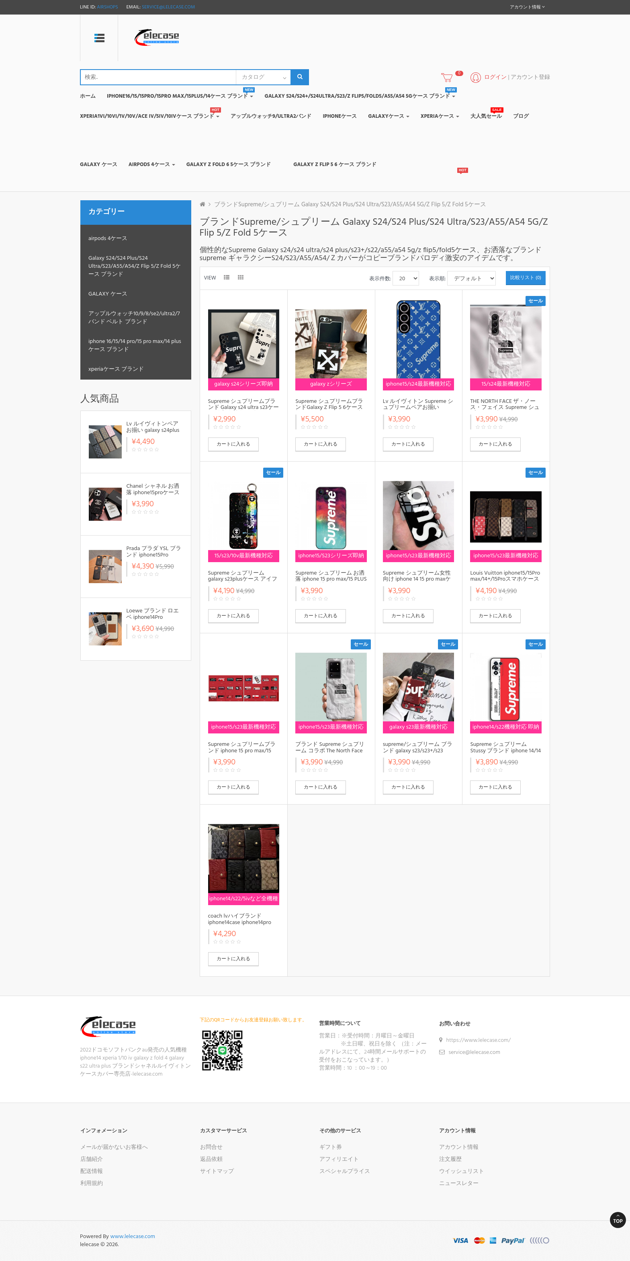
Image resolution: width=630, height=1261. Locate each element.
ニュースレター (459, 1183)
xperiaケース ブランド (116, 369)
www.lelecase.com (132, 1236)
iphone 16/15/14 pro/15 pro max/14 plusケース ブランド (134, 345)
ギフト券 (330, 1147)
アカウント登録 (530, 77)
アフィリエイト (339, 1159)
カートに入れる (233, 444)
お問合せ (211, 1147)
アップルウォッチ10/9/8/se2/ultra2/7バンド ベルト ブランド (134, 318)
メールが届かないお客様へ (114, 1147)
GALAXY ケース (107, 294)
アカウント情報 (459, 1147)
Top (618, 1219)
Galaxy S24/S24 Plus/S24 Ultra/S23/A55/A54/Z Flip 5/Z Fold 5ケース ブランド (134, 266)
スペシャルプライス (344, 1171)
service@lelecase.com (168, 7)
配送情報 (91, 1171)
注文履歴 (450, 1159)
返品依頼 (211, 1159)
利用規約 (91, 1183)
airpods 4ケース (107, 238)
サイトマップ (217, 1171)
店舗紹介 (91, 1159)
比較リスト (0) (525, 278)
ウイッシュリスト (461, 1171)
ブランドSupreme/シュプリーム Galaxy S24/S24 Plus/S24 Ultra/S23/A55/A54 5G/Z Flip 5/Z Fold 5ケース (350, 204)
